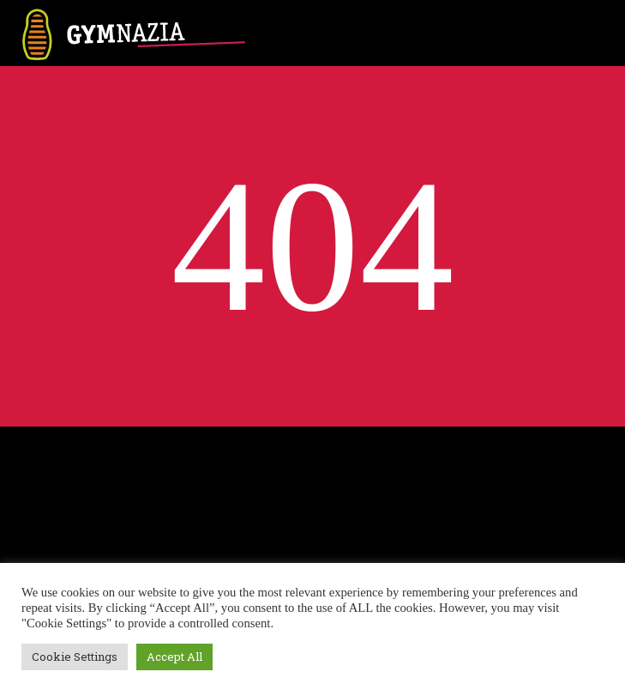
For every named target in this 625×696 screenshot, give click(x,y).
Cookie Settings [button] (74, 656)
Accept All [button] (174, 656)
